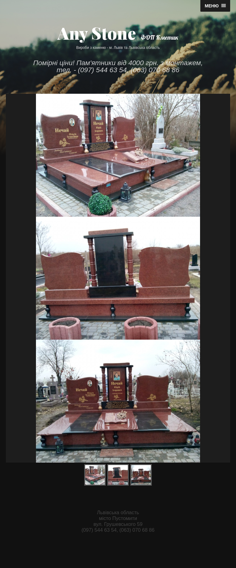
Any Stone (96, 33)
